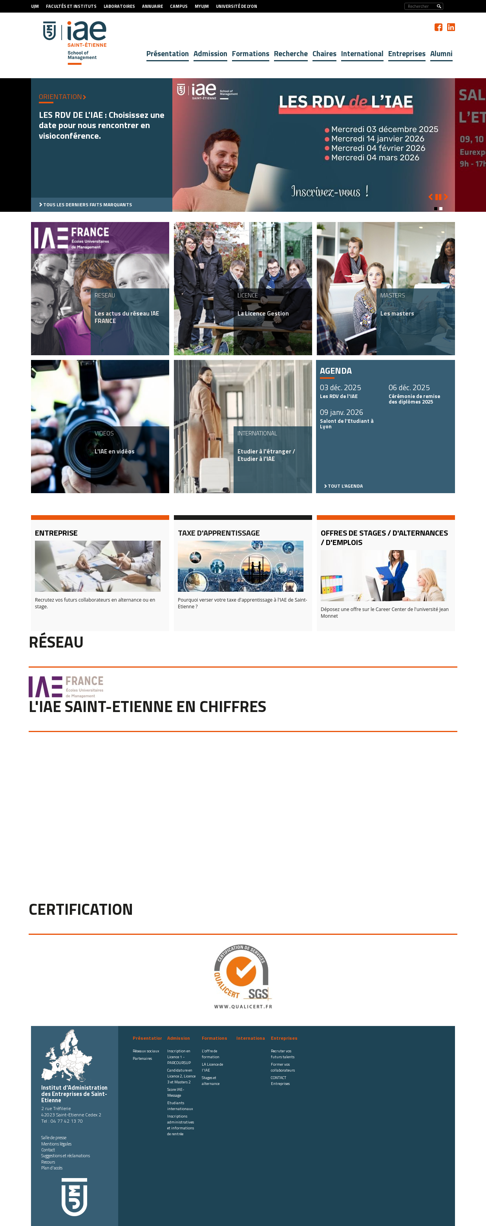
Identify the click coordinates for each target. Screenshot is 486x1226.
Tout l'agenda (345, 486)
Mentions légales (56, 1144)
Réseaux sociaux (146, 1051)
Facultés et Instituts (71, 6)
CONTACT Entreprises (280, 1081)
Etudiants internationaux (180, 1106)
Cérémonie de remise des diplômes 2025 (414, 399)
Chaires (324, 53)
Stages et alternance (210, 1081)
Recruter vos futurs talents (282, 1054)
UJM (35, 6)
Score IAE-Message (175, 1092)
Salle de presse (53, 1137)
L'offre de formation (210, 1054)
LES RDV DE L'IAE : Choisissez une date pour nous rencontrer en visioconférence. (101, 125)
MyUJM (202, 6)
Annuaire (152, 6)
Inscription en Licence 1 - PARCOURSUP (179, 1057)
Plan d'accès (51, 1168)
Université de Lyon (236, 6)
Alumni (441, 53)
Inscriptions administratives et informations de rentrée (180, 1125)
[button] (435, 208)
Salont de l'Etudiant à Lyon (347, 423)
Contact (48, 1150)
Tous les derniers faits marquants (87, 204)
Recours (48, 1162)
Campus (179, 6)
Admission (210, 53)
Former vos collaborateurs (283, 1067)
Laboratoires (119, 6)
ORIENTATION (60, 96)
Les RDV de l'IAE (339, 396)
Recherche (291, 53)
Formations (250, 53)
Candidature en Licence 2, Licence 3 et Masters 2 (181, 1076)
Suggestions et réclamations (65, 1156)
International (362, 53)
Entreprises (407, 53)
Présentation (167, 53)
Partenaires (142, 1058)
